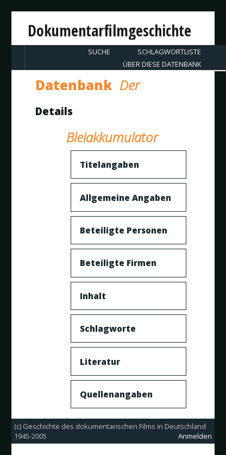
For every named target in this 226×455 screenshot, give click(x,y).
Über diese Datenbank (162, 64)
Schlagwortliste (169, 51)
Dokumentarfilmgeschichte (109, 30)
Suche (99, 51)
